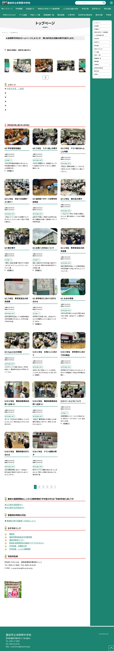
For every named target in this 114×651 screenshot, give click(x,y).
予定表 (108, 15)
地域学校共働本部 (85, 15)
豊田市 (11, 534)
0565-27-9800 (14, 641)
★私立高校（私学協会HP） (14, 508)
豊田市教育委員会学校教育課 (20, 537)
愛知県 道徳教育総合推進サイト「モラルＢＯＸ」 (26, 543)
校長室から (30, 8)
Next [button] (83, 65)
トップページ (8, 8)
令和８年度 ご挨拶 (15, 89)
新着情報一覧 (49, 15)
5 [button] (51, 488)
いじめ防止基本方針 (70, 8)
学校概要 (19, 8)
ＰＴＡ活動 (23, 15)
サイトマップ (104, 634)
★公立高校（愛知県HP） (14, 505)
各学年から (96, 8)
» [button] (55, 488)
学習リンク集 (35, 15)
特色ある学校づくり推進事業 (49, 8)
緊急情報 (60, 15)
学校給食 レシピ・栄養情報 (19, 549)
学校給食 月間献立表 (18, 546)
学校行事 (85, 8)
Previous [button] (7, 65)
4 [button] (47, 488)
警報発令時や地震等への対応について (21, 521)
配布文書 (99, 15)
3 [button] (43, 488)
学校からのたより (9, 15)
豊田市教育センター (16, 540)
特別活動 (107, 8)
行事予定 (71, 15)
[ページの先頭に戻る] (111, 648)
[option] (45, 66)
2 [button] (39, 488)
